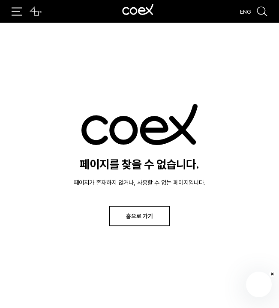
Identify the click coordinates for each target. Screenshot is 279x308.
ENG (245, 11)
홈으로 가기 (139, 216)
